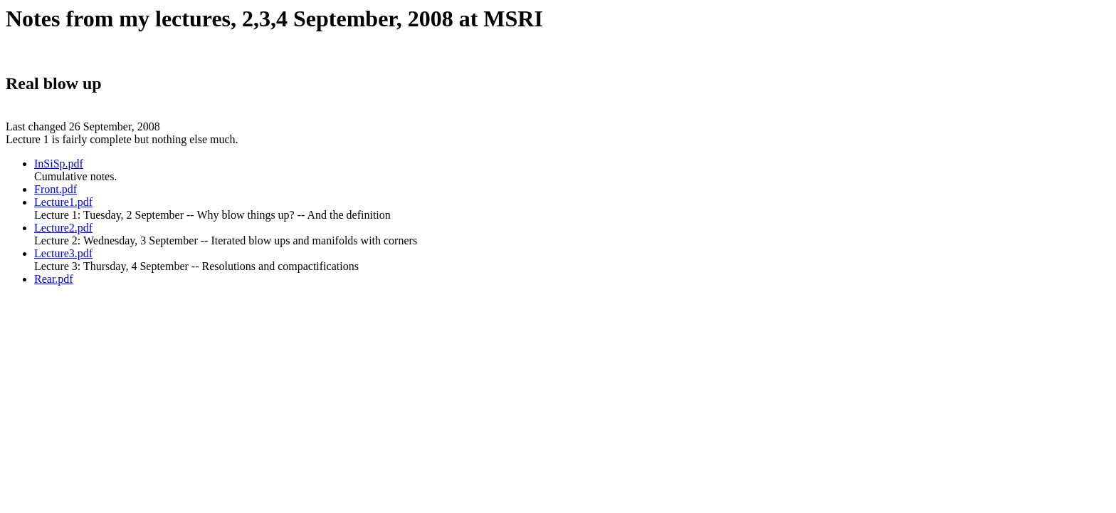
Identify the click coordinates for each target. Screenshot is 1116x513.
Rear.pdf (53, 279)
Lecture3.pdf (63, 253)
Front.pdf (55, 189)
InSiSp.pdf (58, 163)
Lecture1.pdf (63, 202)
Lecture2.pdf (63, 228)
